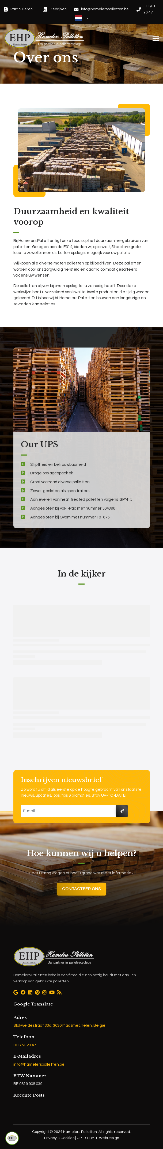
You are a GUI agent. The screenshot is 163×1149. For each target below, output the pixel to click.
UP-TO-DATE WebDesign (97, 1138)
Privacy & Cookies (59, 1138)
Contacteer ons (81, 889)
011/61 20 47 (24, 1045)
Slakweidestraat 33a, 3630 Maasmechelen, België (59, 1025)
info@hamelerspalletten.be (39, 1064)
